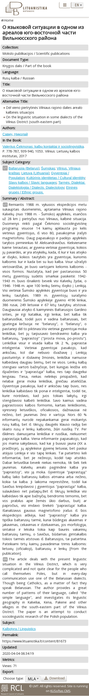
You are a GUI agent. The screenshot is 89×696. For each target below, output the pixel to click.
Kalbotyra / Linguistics (19, 629)
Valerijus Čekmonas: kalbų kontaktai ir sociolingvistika (43, 146)
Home (9, 20)
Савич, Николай (15, 134)
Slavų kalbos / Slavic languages (32, 182)
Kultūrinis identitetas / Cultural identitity (55, 178)
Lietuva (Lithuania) (35, 173)
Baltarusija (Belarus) (24, 168)
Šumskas (48, 168)
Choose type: (13, 678)
